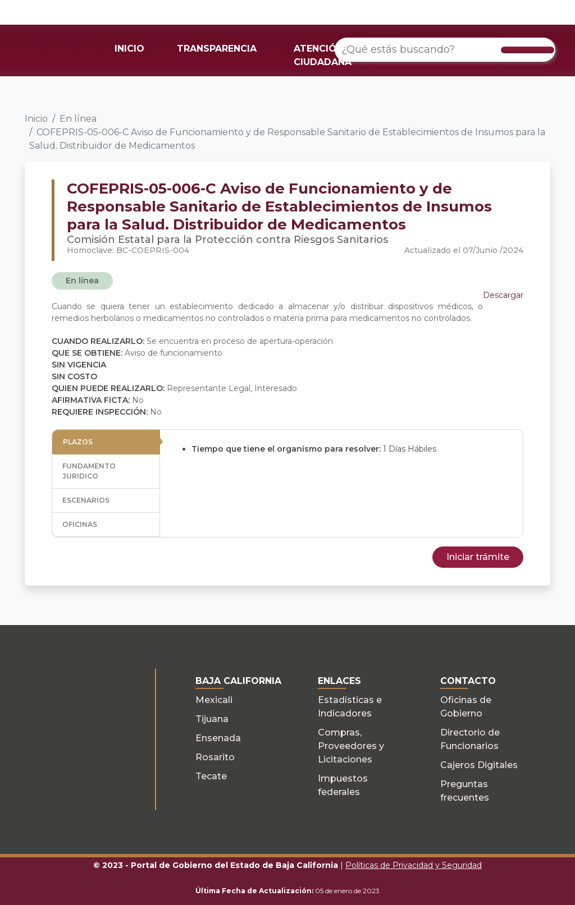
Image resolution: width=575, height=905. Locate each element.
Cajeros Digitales (479, 765)
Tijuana (212, 719)
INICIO (129, 48)
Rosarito (215, 757)
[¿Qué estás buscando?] (445, 50)
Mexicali (213, 700)
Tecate (211, 776)
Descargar (503, 295)
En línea (78, 118)
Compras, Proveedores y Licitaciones (351, 746)
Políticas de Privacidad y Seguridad (413, 865)
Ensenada (218, 738)
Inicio (36, 118)
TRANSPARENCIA (217, 48)
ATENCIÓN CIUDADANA (323, 55)
